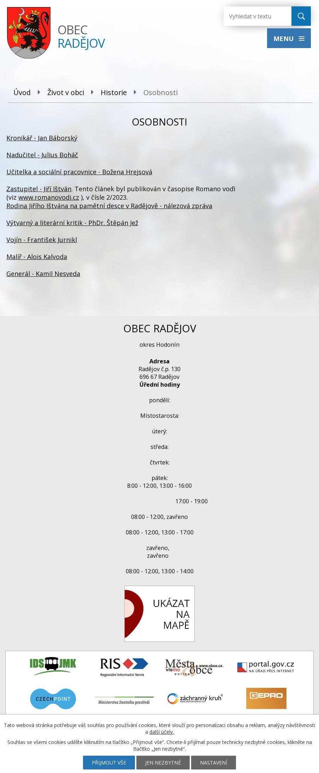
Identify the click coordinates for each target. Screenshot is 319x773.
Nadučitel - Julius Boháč (42, 155)
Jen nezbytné (163, 762)
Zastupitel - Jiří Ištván (38, 189)
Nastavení (213, 762)
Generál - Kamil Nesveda (43, 273)
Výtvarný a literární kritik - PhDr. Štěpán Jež (72, 222)
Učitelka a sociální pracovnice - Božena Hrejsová (79, 172)
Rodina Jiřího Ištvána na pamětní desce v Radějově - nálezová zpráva (109, 205)
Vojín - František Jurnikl (41, 239)
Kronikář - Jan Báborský (41, 138)
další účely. (161, 731)
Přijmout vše (109, 762)
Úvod (22, 92)
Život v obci (65, 92)
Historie (114, 92)
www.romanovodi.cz (48, 197)
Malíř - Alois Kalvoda (36, 256)
